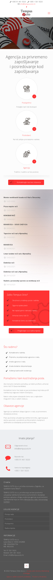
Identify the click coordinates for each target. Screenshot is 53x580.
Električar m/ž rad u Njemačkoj (15, 272)
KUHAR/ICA (8, 245)
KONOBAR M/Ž (9, 216)
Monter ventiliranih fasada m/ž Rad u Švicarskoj (22, 197)
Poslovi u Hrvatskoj (39, 576)
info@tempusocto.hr (28, 4)
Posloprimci (9, 523)
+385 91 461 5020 (19, 2)
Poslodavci (9, 519)
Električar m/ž (9, 263)
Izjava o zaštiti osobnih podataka (18, 576)
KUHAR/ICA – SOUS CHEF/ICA (15, 225)
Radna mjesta (10, 528)
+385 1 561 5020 (36, 2)
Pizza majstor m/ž (11, 207)
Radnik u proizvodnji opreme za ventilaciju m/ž (22, 281)
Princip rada (9, 514)
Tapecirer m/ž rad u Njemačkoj (15, 234)
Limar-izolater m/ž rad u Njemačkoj (17, 254)
